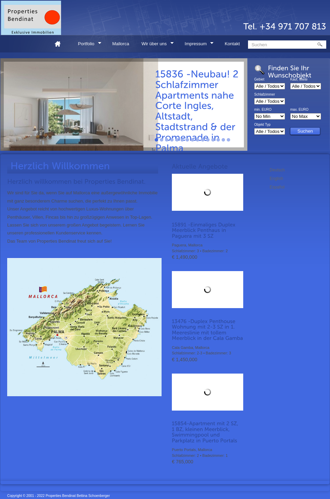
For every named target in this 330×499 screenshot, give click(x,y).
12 (213, 140)
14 (223, 140)
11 (208, 140)
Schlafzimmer (264, 94)
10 (202, 140)
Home (60, 44)
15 (228, 140)
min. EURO (263, 109)
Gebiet (259, 79)
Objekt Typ (262, 124)
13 (218, 140)
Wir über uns (155, 44)
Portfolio (87, 44)
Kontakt (232, 43)
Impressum (196, 44)
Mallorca (120, 43)
